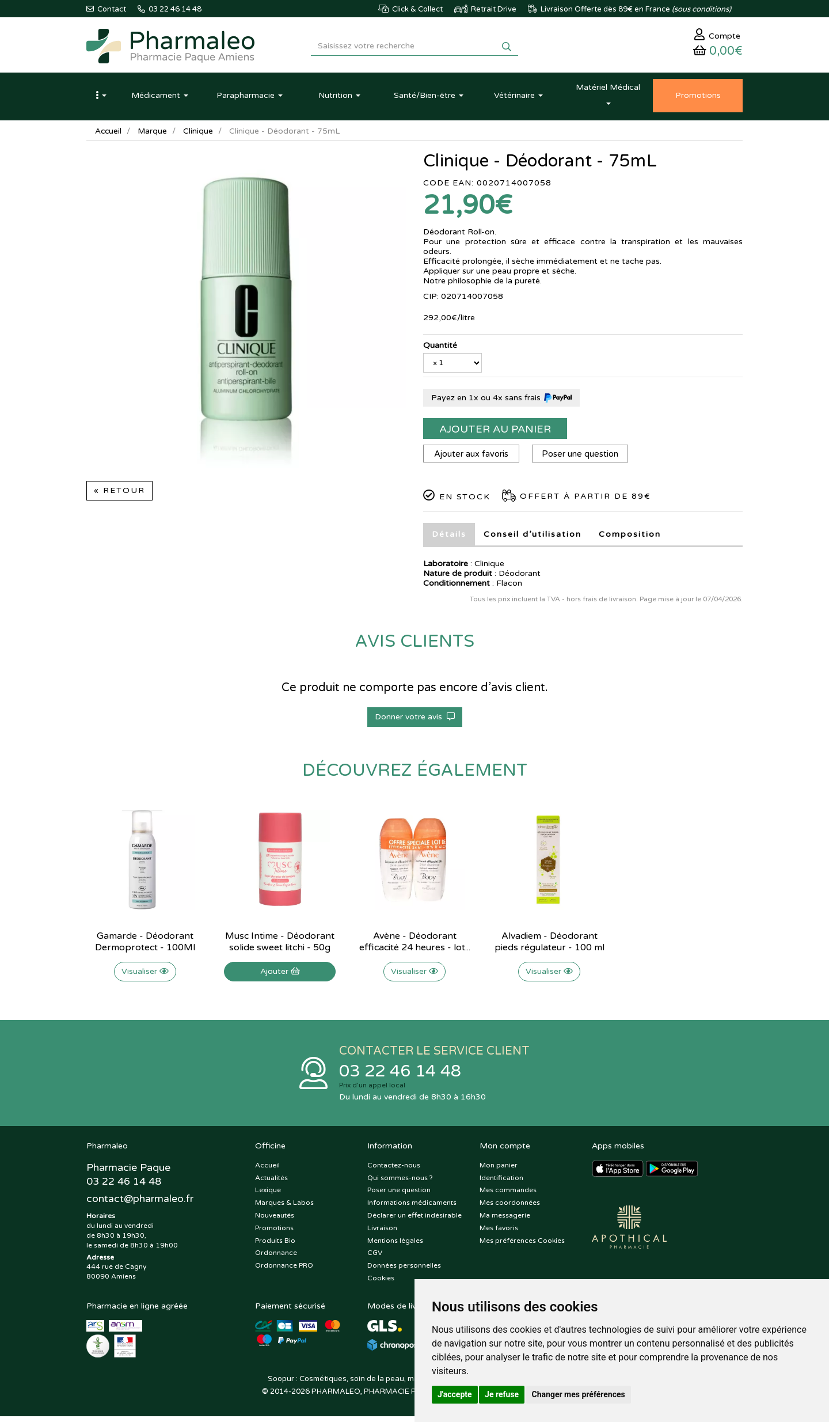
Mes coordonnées (510, 1208)
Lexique (268, 1196)
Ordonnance (276, 1259)
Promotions (274, 1234)
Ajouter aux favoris (472, 458)
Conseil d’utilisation (532, 539)
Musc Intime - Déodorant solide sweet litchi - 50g (279, 946)
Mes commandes (508, 1196)
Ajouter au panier (495, 433)
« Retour (119, 494)
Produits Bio (275, 1246)
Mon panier (499, 1171)
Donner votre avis (415, 721)
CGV (374, 1259)
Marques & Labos (284, 1208)
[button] (100, 99)
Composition (630, 539)
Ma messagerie (505, 1221)
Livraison (382, 1234)
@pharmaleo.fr (140, 1205)
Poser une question (584, 458)
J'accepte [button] (455, 1394)
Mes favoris (499, 1234)
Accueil (109, 135)
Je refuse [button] (502, 1394)
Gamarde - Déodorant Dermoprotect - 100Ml (145, 946)
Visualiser (145, 976)
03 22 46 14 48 (403, 1076)
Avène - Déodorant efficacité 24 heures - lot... (414, 946)
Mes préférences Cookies (522, 1246)
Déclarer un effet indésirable (414, 1221)
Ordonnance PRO (284, 1271)
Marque (154, 135)
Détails (449, 539)
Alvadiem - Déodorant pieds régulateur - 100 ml (549, 946)
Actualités (271, 1184)
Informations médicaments (412, 1208)
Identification (501, 1184)
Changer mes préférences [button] (578, 1394)
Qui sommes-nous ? (400, 1184)
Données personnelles (404, 1271)
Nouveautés (274, 1221)
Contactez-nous (393, 1171)
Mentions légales (395, 1246)
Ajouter (280, 976)
